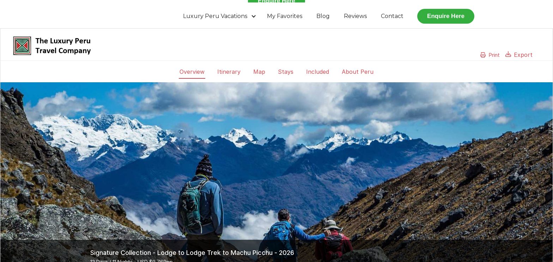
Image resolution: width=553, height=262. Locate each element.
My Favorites (284, 16)
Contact (392, 16)
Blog (323, 16)
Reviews (355, 16)
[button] (219, 16)
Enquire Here (445, 16)
